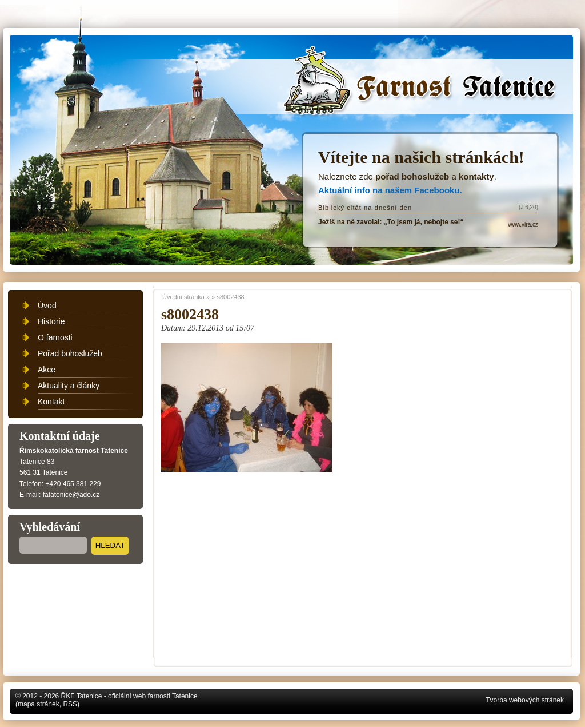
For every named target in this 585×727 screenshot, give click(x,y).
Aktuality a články (68, 385)
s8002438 (230, 296)
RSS (70, 704)
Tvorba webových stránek (525, 700)
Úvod (47, 305)
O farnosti (55, 337)
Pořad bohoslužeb (70, 353)
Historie (51, 321)
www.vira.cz (523, 224)
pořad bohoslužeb (412, 176)
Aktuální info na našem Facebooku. (390, 190)
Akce (46, 369)
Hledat (110, 545)
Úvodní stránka (423, 86)
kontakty (476, 176)
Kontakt (51, 401)
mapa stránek (38, 704)
